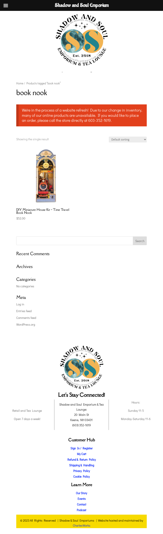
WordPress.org (25, 324)
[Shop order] (128, 139)
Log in (20, 304)
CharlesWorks (81, 525)
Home (19, 83)
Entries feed (24, 311)
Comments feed (26, 318)
